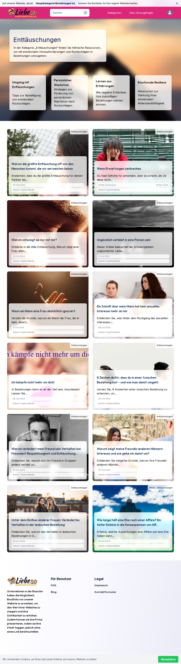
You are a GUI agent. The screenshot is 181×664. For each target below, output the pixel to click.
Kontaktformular (105, 592)
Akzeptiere (168, 659)
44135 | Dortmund (107, 185)
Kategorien (114, 12)
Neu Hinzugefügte (141, 12)
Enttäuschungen (79, 131)
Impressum (101, 585)
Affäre (152, 487)
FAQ (53, 585)
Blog (54, 592)
